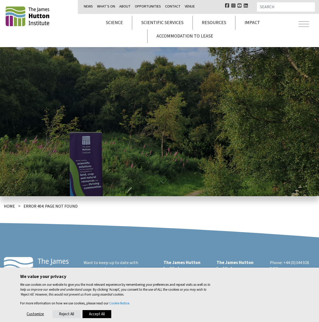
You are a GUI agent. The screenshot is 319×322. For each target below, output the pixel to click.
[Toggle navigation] (303, 25)
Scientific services (162, 22)
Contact (173, 6)
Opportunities (148, 6)
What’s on (106, 6)
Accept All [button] (97, 314)
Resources (214, 22)
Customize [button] (35, 314)
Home (9, 206)
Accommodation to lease (185, 36)
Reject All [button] (66, 314)
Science (114, 22)
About (125, 6)
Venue (190, 6)
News (88, 6)
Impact (252, 22)
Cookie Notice (119, 303)
